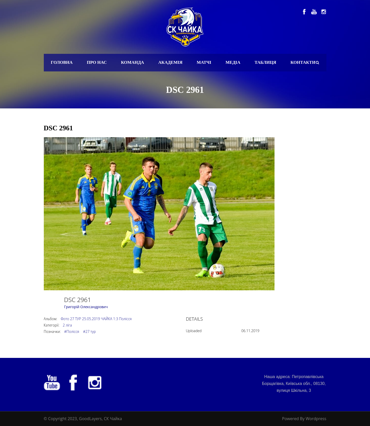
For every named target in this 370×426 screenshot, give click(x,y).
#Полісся (71, 331)
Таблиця (265, 62)
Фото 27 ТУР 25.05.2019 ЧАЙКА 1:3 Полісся (96, 318)
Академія (170, 62)
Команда (132, 62)
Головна (62, 62)
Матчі (204, 62)
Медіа (233, 62)
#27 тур (89, 331)
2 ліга (67, 325)
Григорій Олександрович (86, 306)
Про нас (97, 62)
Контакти (303, 62)
